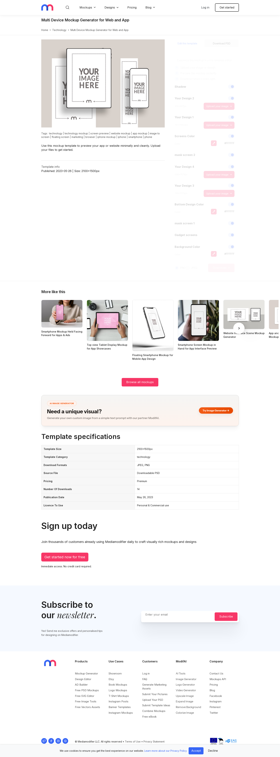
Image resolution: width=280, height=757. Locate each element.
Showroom (115, 673)
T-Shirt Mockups (119, 696)
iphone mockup (106, 136)
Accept (196, 750)
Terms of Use (133, 741)
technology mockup (76, 133)
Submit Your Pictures (155, 694)
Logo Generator (185, 684)
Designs (109, 7)
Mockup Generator (86, 673)
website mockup (120, 133)
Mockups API (218, 679)
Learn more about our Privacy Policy (165, 750)
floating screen (60, 136)
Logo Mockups (118, 690)
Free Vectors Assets (87, 707)
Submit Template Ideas (156, 705)
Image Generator (186, 679)
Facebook (216, 696)
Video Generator (186, 690)
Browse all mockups (140, 382)
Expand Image (184, 701)
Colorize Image (185, 712)
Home (44, 29)
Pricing (132, 7)
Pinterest (215, 707)
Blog (148, 7)
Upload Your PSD (152, 699)
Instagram (216, 701)
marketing (77, 136)
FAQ (144, 679)
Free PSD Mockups (87, 690)
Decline (213, 750)
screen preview (99, 133)
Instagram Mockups (121, 712)
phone (148, 136)
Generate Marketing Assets (154, 686)
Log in (205, 7)
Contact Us (216, 673)
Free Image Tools (85, 701)
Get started (227, 7)
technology (59, 29)
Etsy (111, 679)
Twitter (214, 712)
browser (90, 136)
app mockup (140, 133)
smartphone (135, 136)
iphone (122, 136)
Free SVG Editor (84, 696)
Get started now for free (64, 557)
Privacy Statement (154, 741)
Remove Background (188, 707)
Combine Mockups (153, 711)
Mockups (86, 7)
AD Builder (81, 684)
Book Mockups (118, 684)
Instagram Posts (118, 701)
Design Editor (83, 679)
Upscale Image (185, 696)
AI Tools (180, 673)
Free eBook (149, 716)
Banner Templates (120, 707)
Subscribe (226, 616)
